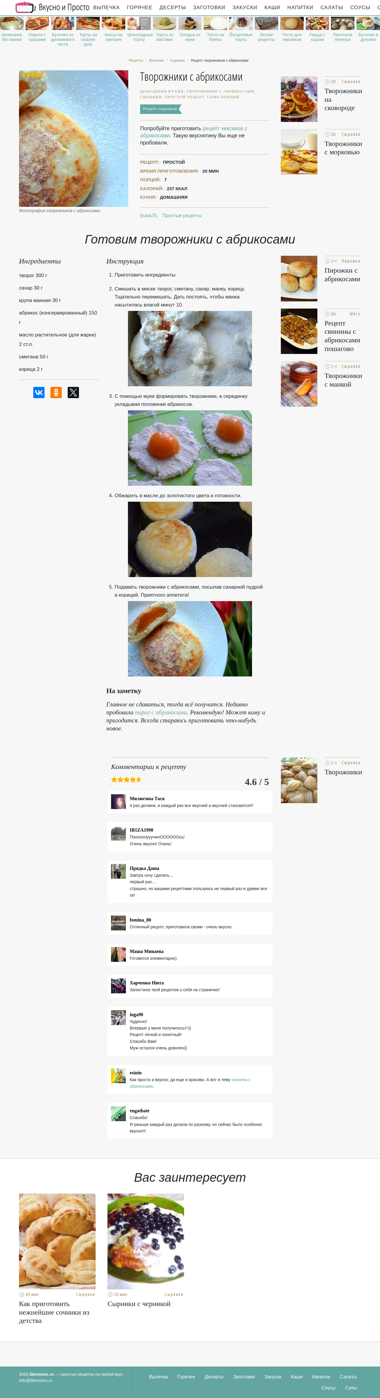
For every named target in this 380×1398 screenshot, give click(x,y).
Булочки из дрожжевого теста (63, 39)
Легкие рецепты (266, 37)
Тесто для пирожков (292, 37)
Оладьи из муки (190, 37)
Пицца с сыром (317, 37)
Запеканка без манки (11, 37)
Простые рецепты (182, 215)
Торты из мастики (164, 37)
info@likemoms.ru (35, 1380)
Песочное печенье (342, 37)
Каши (272, 7)
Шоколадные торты (139, 37)
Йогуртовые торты (241, 37)
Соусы (360, 7)
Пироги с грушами (37, 37)
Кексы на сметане (113, 37)
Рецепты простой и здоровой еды (52, 7)
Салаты (331, 7)
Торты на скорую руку (88, 39)
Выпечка (106, 7)
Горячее (140, 7)
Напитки (300, 7)
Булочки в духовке (368, 37)
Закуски (244, 7)
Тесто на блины (215, 37)
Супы (351, 1387)
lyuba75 (148, 215)
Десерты (172, 7)
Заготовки (209, 7)
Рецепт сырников (160, 109)
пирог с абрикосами (161, 712)
